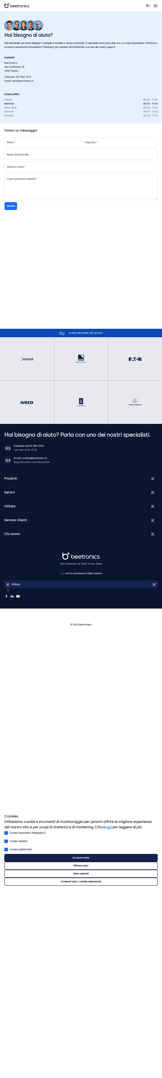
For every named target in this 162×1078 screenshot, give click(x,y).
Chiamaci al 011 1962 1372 (29, 445)
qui (109, 827)
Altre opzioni (81, 873)
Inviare (11, 206)
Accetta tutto (81, 857)
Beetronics (68, 554)
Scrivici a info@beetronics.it (30, 458)
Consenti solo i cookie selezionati (81, 881)
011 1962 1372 (23, 77)
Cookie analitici (16, 841)
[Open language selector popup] (81, 584)
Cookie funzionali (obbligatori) (25, 832)
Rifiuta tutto (81, 865)
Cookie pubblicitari (18, 849)
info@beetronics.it (23, 81)
